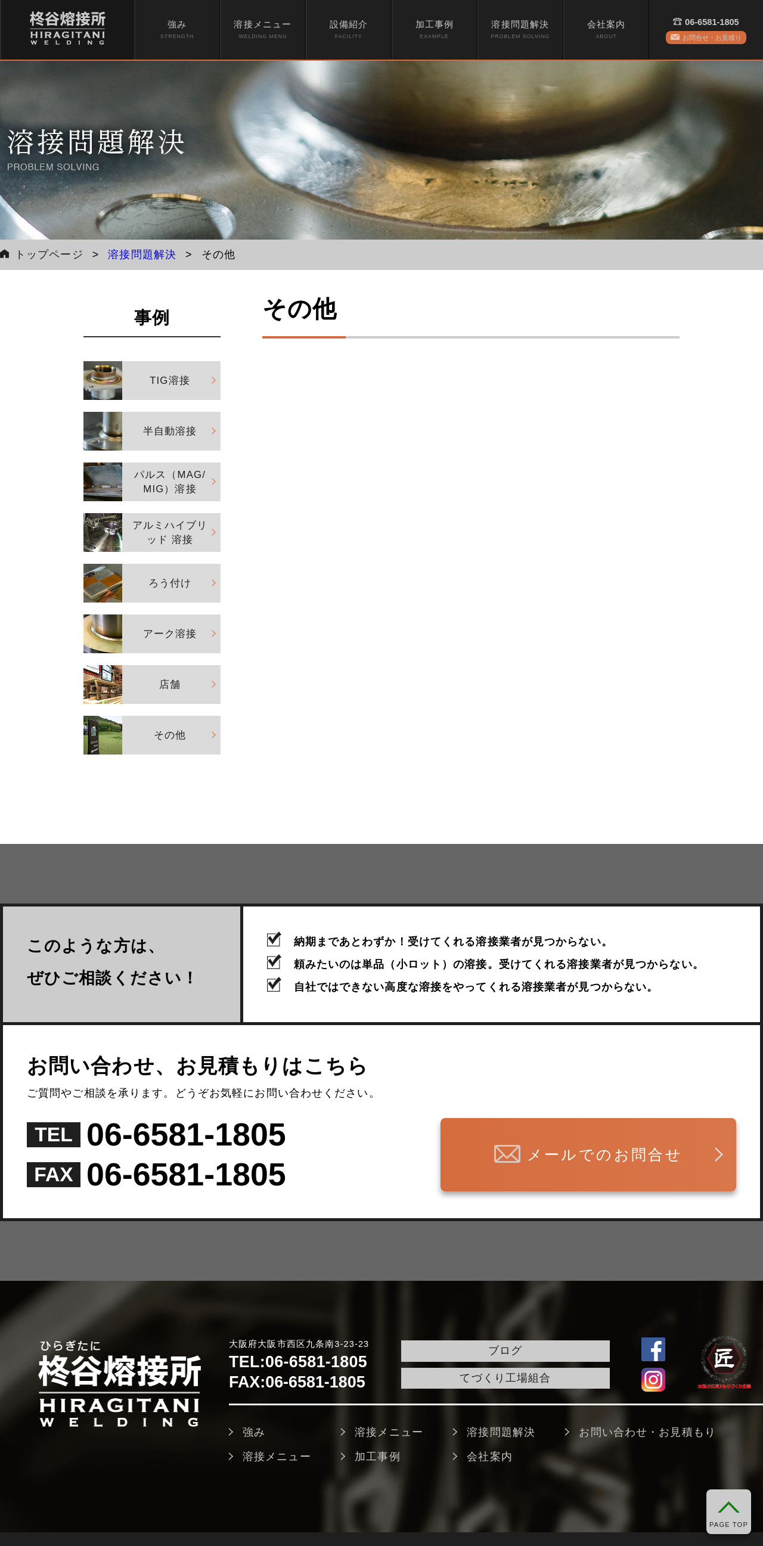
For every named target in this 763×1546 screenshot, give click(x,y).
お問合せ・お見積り (712, 37)
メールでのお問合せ (605, 1155)
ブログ (505, 1350)
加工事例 (434, 30)
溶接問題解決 (520, 30)
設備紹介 (349, 30)
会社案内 (606, 30)
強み (177, 30)
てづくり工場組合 (505, 1378)
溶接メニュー (262, 30)
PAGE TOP (728, 1524)
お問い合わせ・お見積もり (647, 1432)
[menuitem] (177, 30)
